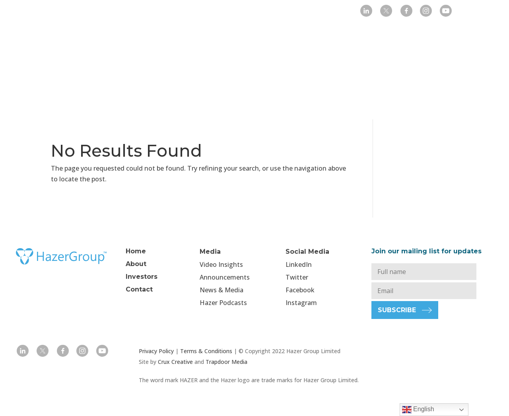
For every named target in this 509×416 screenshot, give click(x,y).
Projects (288, 12)
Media (253, 12)
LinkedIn (299, 264)
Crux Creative (175, 361)
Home (146, 12)
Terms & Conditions (206, 351)
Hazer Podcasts (223, 302)
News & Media (221, 290)
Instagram (301, 302)
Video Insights (221, 264)
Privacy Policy (156, 351)
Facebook (300, 290)
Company (175, 12)
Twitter (297, 277)
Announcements (225, 277)
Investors (216, 12)
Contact (318, 12)
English (418, 409)
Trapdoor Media (226, 361)
